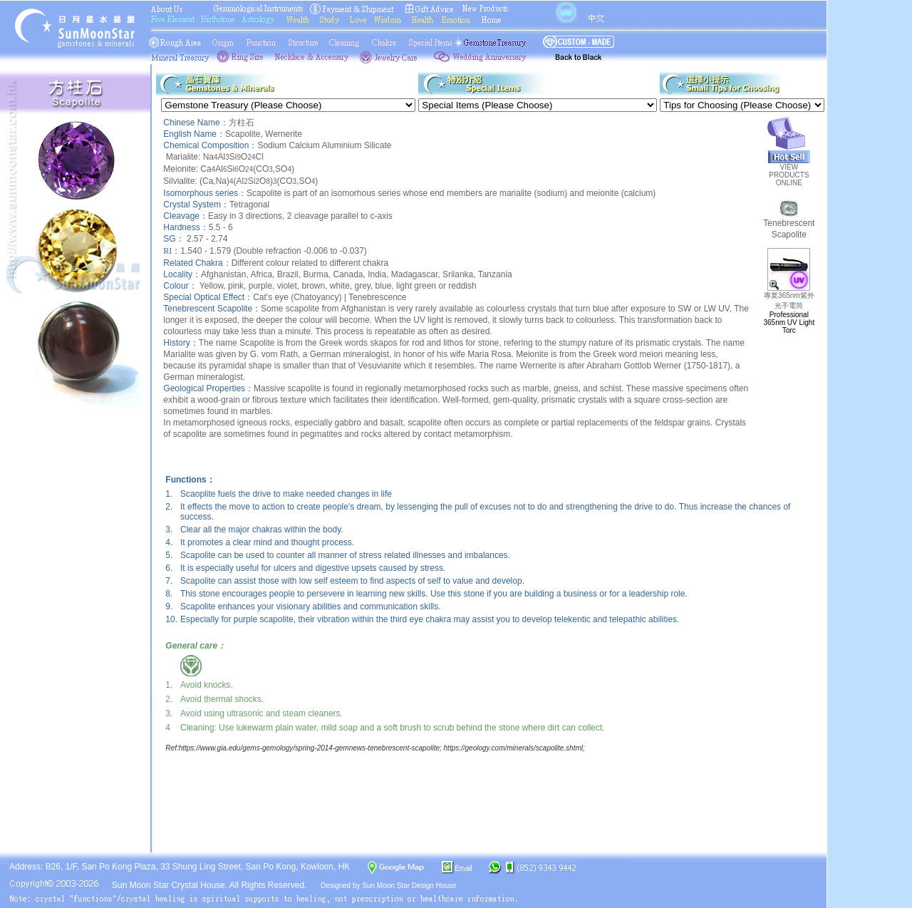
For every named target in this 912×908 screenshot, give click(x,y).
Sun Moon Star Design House (409, 885)
